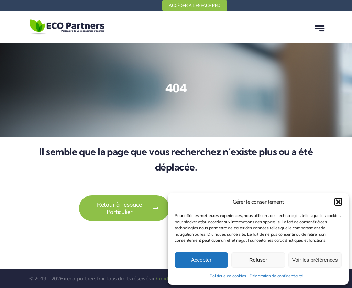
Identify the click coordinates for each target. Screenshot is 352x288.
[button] (338, 201)
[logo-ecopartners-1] (67, 20)
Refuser (258, 260)
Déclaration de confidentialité (276, 275)
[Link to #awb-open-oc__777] (319, 28)
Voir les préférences (315, 260)
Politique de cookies (228, 275)
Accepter (201, 260)
